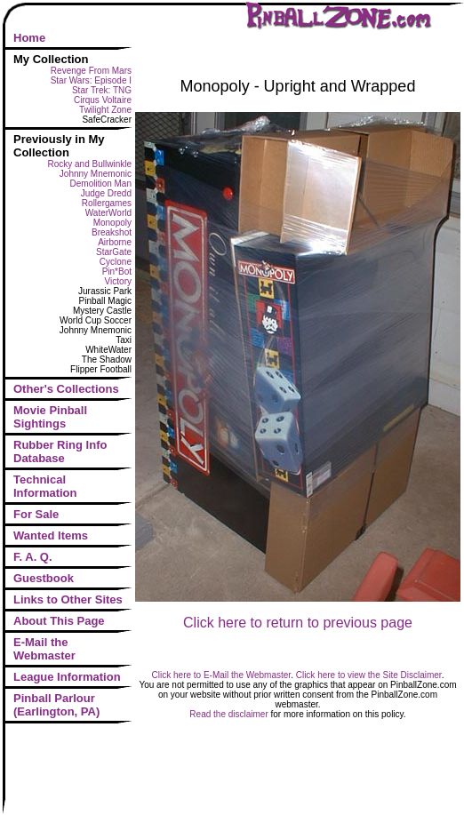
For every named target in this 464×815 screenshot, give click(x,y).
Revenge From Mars (91, 71)
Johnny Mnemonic (96, 174)
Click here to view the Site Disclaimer (369, 675)
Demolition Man (101, 183)
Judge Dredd (106, 193)
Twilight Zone (105, 110)
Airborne (115, 242)
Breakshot (112, 232)
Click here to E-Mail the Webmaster (222, 675)
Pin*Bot (117, 271)
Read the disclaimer (228, 714)
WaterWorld (108, 213)
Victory (118, 281)
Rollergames (107, 203)
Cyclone (116, 262)
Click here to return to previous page (297, 622)
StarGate (114, 252)
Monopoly (112, 223)
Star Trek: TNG (102, 90)
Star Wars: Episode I (91, 80)
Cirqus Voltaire (103, 100)
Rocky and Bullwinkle (90, 164)
